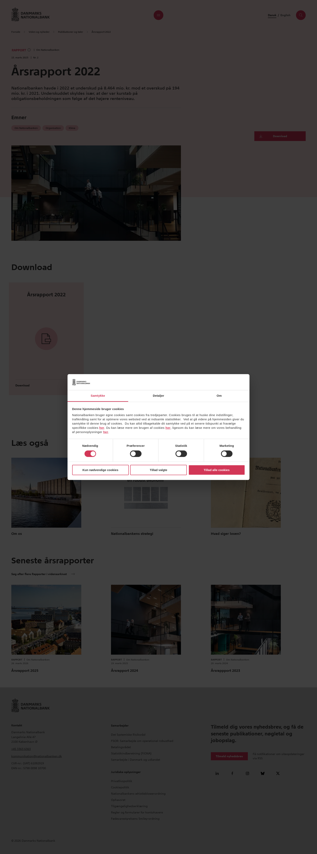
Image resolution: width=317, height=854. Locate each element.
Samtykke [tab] (98, 395)
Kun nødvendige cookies (100, 470)
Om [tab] (219, 395)
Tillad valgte (158, 470)
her (101, 427)
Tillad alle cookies (216, 470)
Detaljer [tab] (158, 395)
